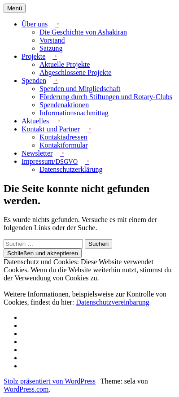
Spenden (34, 80)
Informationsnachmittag (74, 113)
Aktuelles (35, 121)
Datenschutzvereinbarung (112, 302)
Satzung (51, 48)
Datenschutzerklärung (70, 169)
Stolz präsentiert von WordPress (50, 381)
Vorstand (52, 40)
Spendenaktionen (64, 105)
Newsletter (37, 153)
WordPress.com (26, 389)
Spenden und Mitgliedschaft (79, 88)
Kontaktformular (63, 145)
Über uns (35, 24)
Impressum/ (50, 161)
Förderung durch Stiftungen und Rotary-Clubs (105, 96)
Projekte (33, 56)
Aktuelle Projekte (64, 64)
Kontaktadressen (63, 137)
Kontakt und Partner (51, 129)
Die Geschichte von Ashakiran (83, 32)
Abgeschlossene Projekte (75, 72)
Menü (14, 8)
